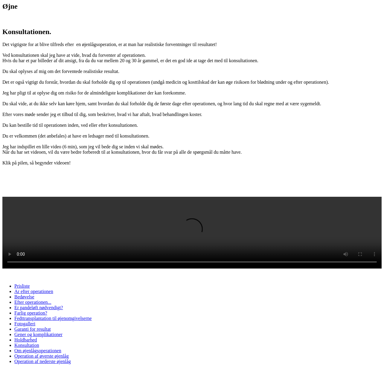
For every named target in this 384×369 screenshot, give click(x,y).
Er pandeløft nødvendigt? (38, 307)
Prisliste (22, 286)
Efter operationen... (32, 302)
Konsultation (26, 345)
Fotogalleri (24, 323)
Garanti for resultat (32, 329)
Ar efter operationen (33, 291)
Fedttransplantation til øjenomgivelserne (53, 318)
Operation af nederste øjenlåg (42, 361)
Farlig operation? (30, 312)
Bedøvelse (24, 296)
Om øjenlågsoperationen (37, 350)
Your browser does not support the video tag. (192, 233)
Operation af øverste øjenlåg (41, 356)
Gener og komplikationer (38, 334)
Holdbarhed (25, 339)
